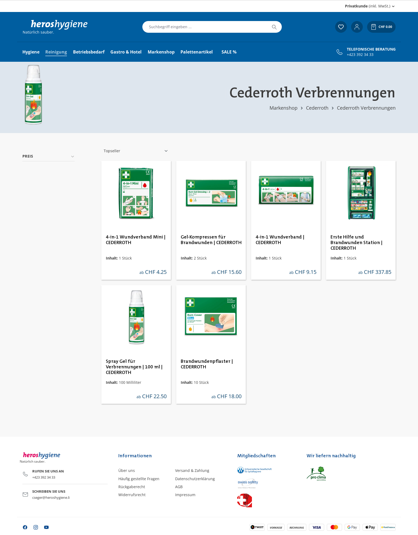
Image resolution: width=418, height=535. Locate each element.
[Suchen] (274, 27)
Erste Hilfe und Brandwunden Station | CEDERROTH (357, 242)
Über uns (126, 470)
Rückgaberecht (131, 486)
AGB (179, 486)
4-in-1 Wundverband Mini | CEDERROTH (136, 240)
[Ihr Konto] (357, 27)
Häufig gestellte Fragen (138, 478)
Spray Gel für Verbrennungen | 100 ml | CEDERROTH (134, 367)
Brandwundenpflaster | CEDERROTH (207, 364)
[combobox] (204, 27)
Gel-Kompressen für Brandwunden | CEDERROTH (211, 240)
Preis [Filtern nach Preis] (48, 156)
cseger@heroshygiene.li (51, 497)
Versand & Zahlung (192, 470)
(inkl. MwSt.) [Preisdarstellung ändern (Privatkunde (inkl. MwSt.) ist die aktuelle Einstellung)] (367, 6)
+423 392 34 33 (360, 54)
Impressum (185, 494)
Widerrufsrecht (132, 494)
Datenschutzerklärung (195, 478)
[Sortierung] (136, 150)
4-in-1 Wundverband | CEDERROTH (280, 240)
